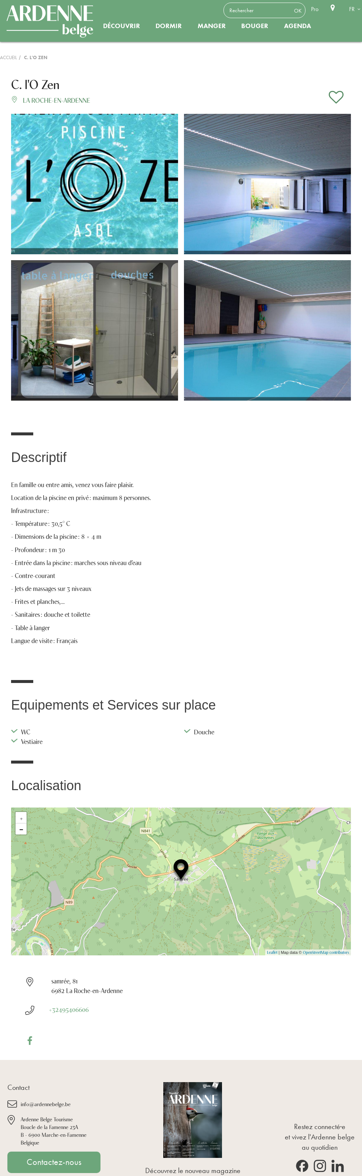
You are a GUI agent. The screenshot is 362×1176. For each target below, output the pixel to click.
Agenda (297, 26)
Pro (314, 9)
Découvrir (121, 26)
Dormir (169, 26)
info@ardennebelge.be (46, 1104)
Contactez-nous (54, 1162)
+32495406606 (68, 1009)
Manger (212, 26)
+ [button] (21, 817)
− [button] (21, 829)
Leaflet (272, 952)
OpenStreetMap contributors (326, 952)
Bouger (254, 26)
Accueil (8, 57)
